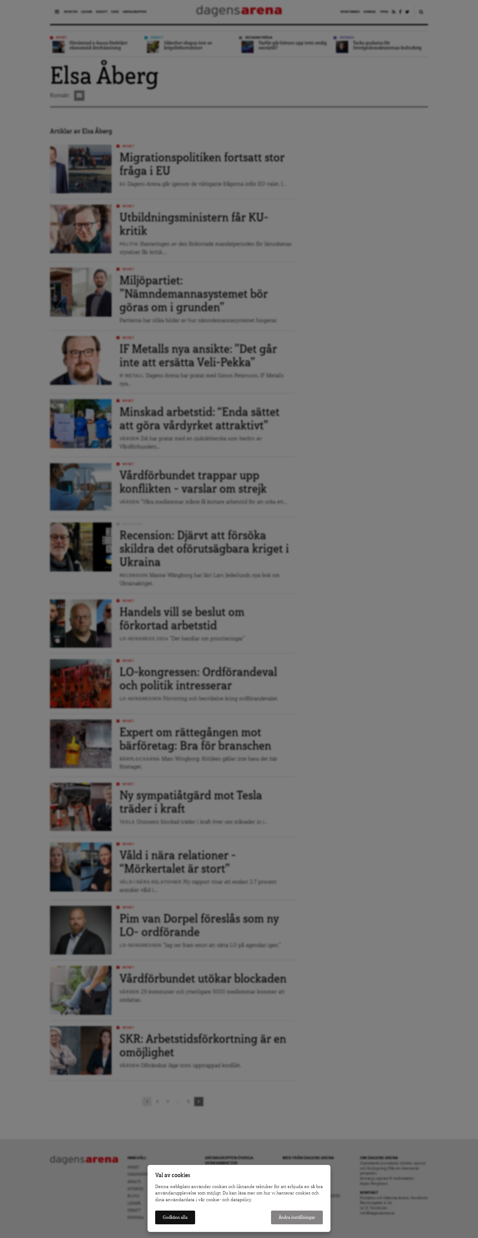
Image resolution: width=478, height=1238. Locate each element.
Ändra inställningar (297, 1217)
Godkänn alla (175, 1217)
